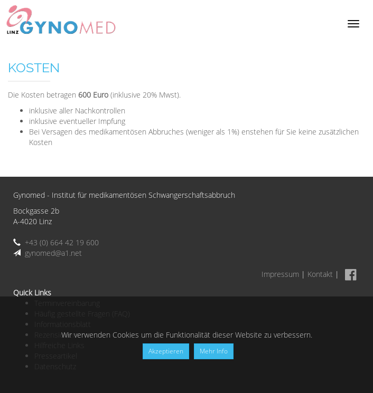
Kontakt (320, 274)
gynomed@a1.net (53, 253)
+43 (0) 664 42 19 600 (62, 242)
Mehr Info (214, 351)
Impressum (280, 274)
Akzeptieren (165, 351)
